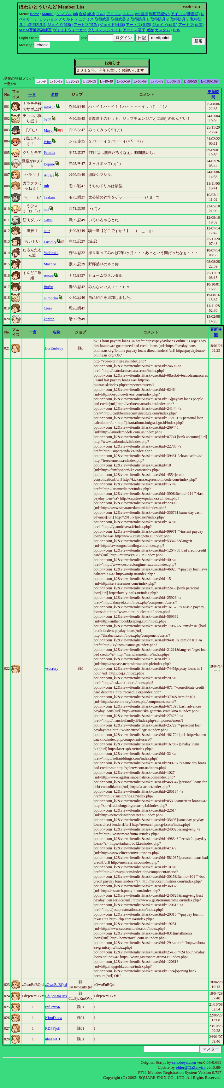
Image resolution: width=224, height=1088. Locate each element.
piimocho (51, 298)
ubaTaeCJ (52, 1039)
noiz (47, 231)
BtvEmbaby (54, 348)
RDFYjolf (53, 1028)
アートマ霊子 (134, 30)
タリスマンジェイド (105, 30)
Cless (48, 308)
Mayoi (48, 130)
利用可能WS (159, 14)
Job (75, 14)
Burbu (48, 287)
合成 (82, 14)
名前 (54, 94)
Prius (47, 142)
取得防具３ (179, 19)
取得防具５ (36, 24)
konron (49, 319)
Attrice (49, 175)
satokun (49, 107)
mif (46, 209)
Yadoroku (51, 253)
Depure (49, 164)
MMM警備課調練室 (35, 30)
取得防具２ (159, 19)
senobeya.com (184, 1062)
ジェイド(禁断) (60, 24)
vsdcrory (51, 668)
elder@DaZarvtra (191, 1067)
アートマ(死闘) (138, 24)
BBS (176, 30)
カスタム (162, 30)
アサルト (66, 19)
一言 (32, 94)
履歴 (150, 30)
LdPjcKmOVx (56, 996)
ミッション (48, 19)
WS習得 (141, 14)
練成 (91, 14)
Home (34, 14)
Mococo (50, 264)
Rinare (49, 276)
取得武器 (102, 19)
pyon (47, 119)
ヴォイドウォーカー (70, 30)
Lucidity (50, 242)
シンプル (64, 14)
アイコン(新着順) (185, 14)
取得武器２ (120, 19)
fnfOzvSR (53, 1007)
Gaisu (48, 220)
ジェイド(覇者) (164, 24)
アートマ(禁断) (86, 24)
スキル (128, 14)
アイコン (113, 14)
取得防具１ (140, 19)
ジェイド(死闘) (112, 24)
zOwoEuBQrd (56, 984)
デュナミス (84, 19)
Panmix (49, 152)
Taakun (49, 197)
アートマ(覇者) (190, 24)
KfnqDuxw (53, 1018)
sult (46, 186)
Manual (48, 14)
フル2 (100, 14)
